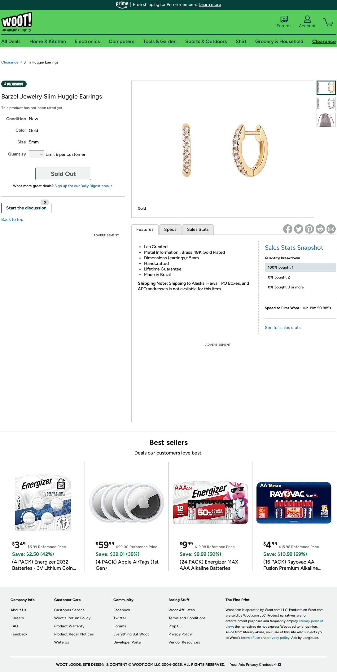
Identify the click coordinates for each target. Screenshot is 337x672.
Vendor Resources (184, 642)
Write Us (61, 642)
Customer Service (69, 610)
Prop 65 (175, 626)
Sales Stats (198, 229)
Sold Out (63, 174)
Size (21, 142)
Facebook (121, 610)
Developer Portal (127, 642)
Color (20, 130)
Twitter (119, 618)
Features (145, 229)
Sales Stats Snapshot (294, 247)
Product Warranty (69, 626)
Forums (284, 22)
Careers (17, 618)
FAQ (14, 626)
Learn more (210, 4)
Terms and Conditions (187, 618)
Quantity (17, 154)
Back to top (12, 219)
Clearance (10, 62)
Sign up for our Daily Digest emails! (84, 186)
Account (307, 22)
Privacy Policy (180, 634)
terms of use (250, 638)
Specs (170, 229)
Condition (16, 118)
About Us (18, 610)
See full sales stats (283, 327)
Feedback (19, 634)
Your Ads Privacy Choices (251, 664)
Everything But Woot (131, 634)
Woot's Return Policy (72, 618)
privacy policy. (278, 638)
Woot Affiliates (181, 610)
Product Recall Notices (74, 634)
